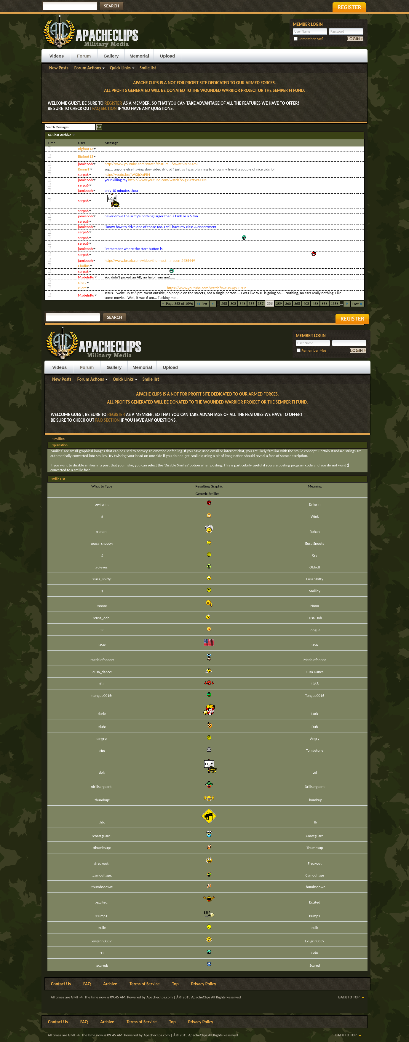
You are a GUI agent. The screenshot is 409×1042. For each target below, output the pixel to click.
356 (252, 303)
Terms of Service (145, 984)
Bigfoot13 (85, 148)
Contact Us (61, 984)
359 (279, 303)
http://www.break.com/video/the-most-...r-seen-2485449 (150, 260)
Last (357, 304)
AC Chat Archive (60, 135)
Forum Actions (87, 68)
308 (233, 303)
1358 (334, 303)
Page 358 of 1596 (179, 303)
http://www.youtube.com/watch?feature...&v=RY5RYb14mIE (152, 164)
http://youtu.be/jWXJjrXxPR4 (127, 174)
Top (175, 984)
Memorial (139, 55)
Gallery (111, 55)
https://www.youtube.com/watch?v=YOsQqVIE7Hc (206, 288)
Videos (56, 55)
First (201, 304)
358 (270, 303)
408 (306, 303)
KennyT (84, 169)
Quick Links (120, 68)
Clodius (84, 266)
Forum (84, 55)
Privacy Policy (203, 984)
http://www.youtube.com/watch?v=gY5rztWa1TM (167, 180)
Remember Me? (309, 38)
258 (224, 303)
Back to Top (349, 997)
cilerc (82, 282)
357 (261, 303)
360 (288, 303)
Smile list (148, 68)
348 (242, 303)
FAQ (87, 984)
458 (315, 303)
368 (297, 303)
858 (324, 303)
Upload (167, 55)
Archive (110, 984)
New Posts (58, 68)
